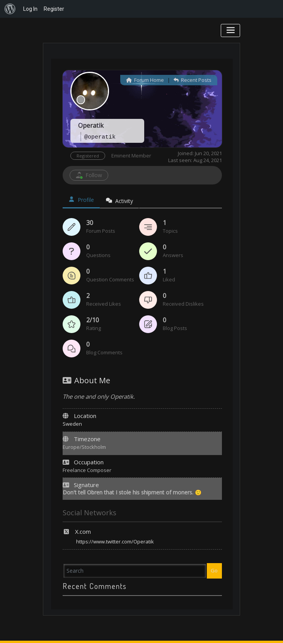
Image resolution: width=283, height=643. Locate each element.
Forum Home (145, 79)
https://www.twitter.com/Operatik (115, 541)
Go (214, 570)
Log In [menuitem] (30, 9)
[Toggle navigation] (230, 30)
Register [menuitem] (54, 9)
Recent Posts (192, 79)
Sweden (72, 423)
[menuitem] (10, 9)
